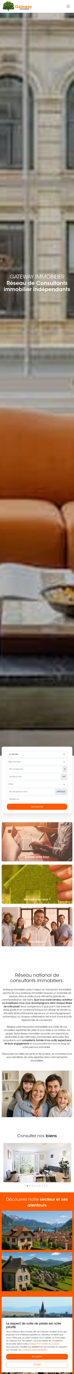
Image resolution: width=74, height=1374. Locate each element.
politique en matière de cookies (43, 1344)
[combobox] (37, 762)
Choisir (37, 1365)
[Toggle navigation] (68, 6)
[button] (27, 1185)
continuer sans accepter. (34, 1350)
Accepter (37, 1357)
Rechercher (37, 807)
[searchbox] (36, 762)
